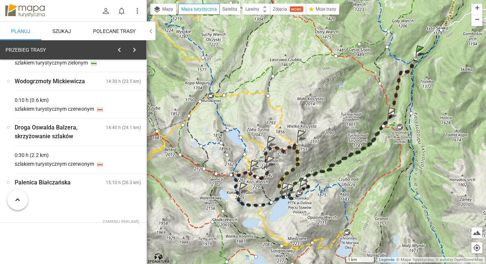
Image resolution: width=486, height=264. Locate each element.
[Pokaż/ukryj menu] (137, 11)
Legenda (386, 259)
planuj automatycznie (117, 101)
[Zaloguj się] (106, 11)
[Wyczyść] (138, 48)
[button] (421, 59)
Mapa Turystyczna (417, 259)
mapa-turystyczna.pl (25, 10)
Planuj (20, 31)
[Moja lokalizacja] (476, 247)
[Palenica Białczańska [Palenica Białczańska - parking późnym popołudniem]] (117, 146)
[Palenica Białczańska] (117, 178)
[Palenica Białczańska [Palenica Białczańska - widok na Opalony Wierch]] (44, 162)
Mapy (163, 10)
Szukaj (61, 31)
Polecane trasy (114, 31)
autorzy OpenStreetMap (461, 259)
